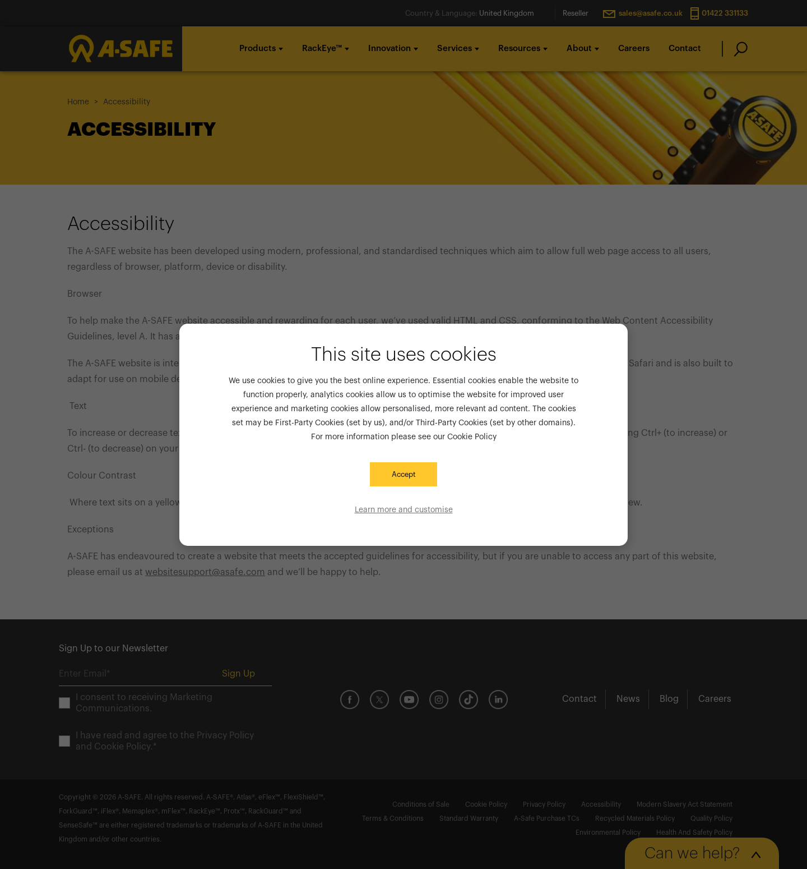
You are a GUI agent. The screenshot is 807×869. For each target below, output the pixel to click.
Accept (404, 474)
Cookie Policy (472, 437)
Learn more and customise (404, 510)
